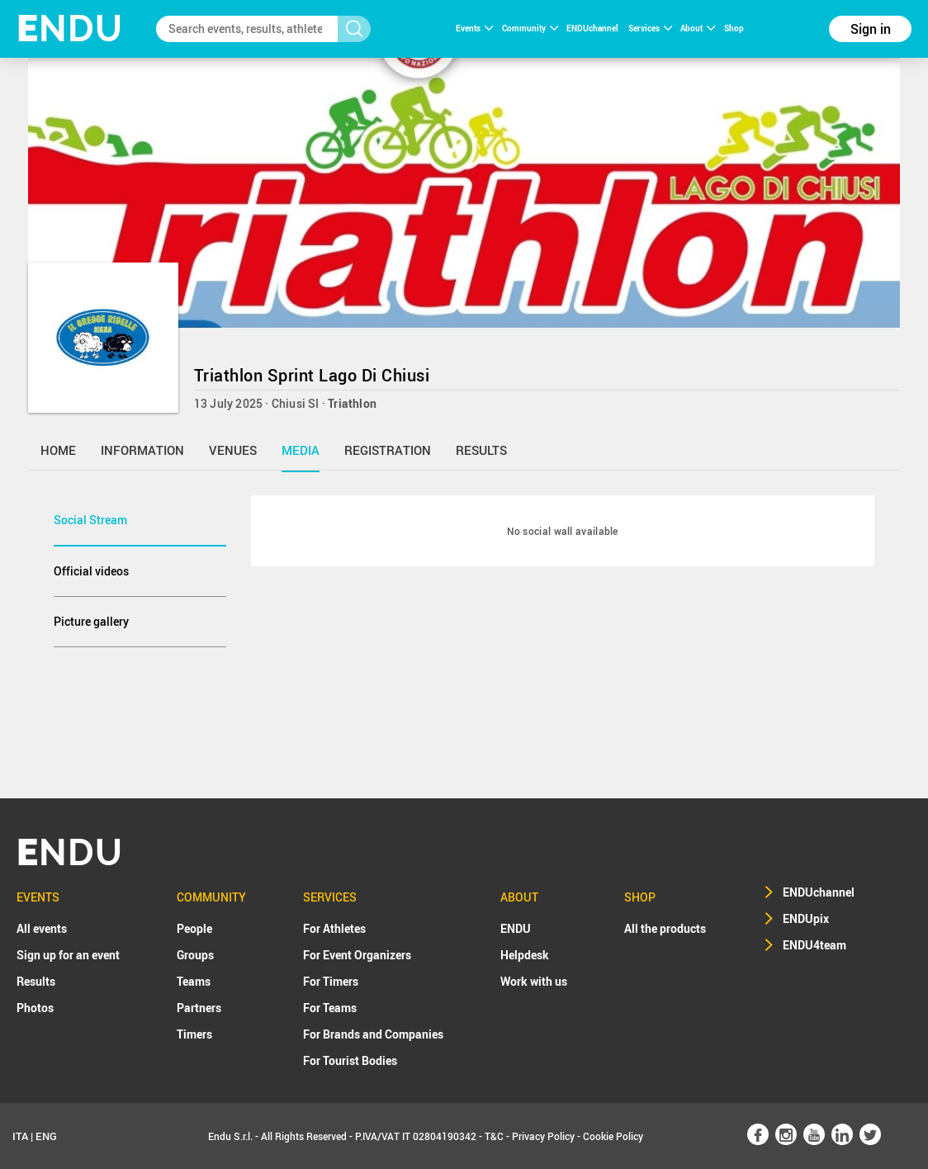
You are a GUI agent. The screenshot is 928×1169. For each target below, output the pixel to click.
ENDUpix (806, 918)
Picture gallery (91, 621)
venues (233, 450)
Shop (734, 28)
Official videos (91, 571)
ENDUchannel (593, 28)
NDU (70, 28)
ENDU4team (814, 945)
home (58, 450)
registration (387, 450)
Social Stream (90, 520)
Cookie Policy (613, 1136)
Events (474, 28)
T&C (494, 1136)
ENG (46, 1136)
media (301, 450)
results (481, 450)
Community (530, 28)
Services (650, 28)
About (697, 28)
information (142, 450)
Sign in (870, 29)
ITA (20, 1136)
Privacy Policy (543, 1136)
